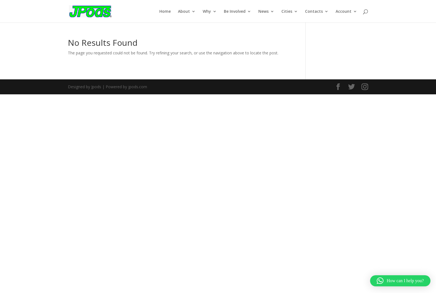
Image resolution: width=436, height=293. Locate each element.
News (263, 11)
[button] (400, 280)
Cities (286, 11)
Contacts (314, 11)
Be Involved (235, 11)
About (184, 11)
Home (165, 11)
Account (343, 11)
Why (207, 11)
